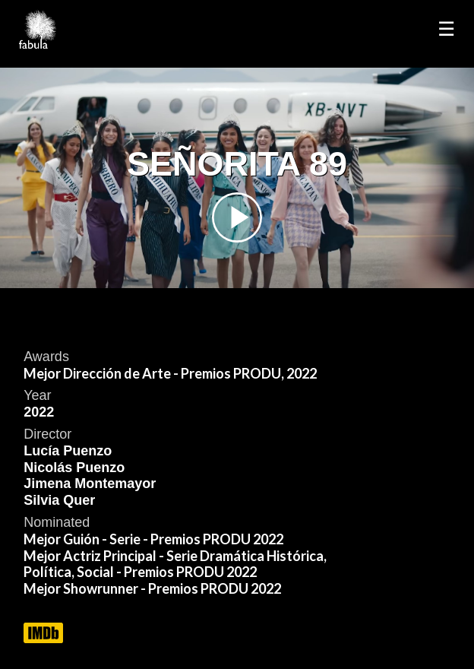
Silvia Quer (59, 500)
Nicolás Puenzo (74, 467)
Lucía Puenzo (68, 450)
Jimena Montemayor (90, 483)
